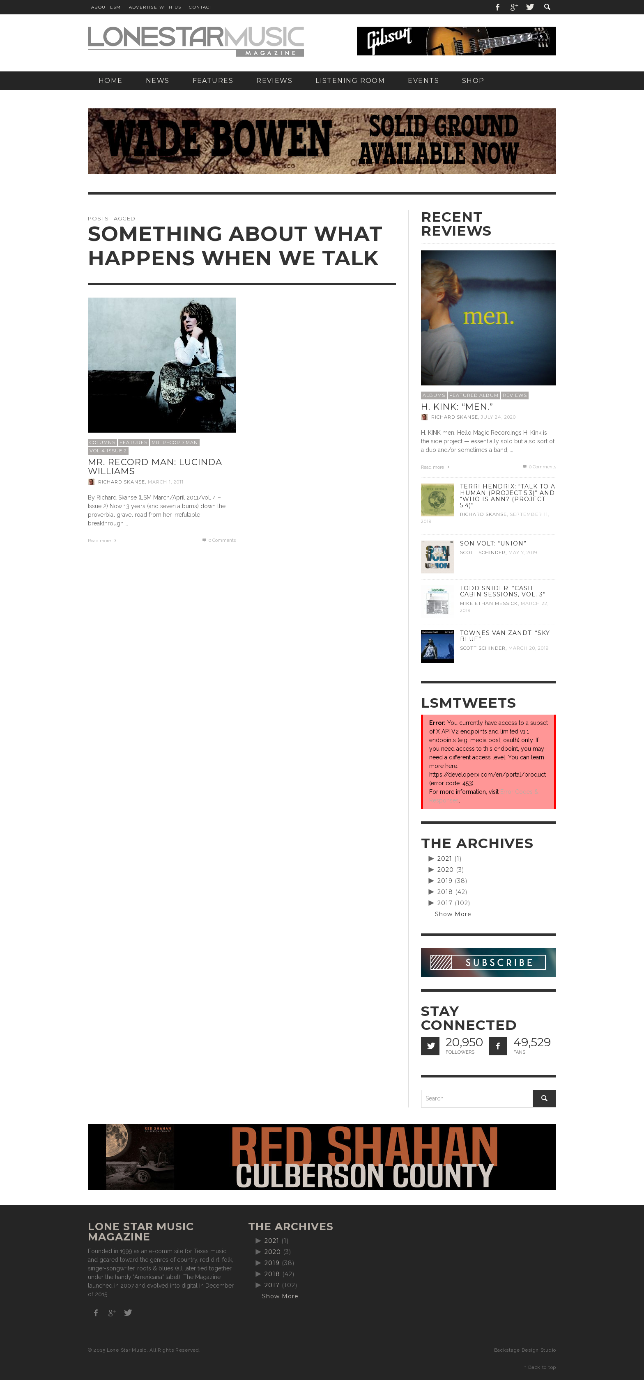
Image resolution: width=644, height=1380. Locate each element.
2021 (444, 858)
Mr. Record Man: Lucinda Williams (155, 467)
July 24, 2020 (498, 417)
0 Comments (218, 540)
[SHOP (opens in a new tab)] (473, 80)
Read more (103, 540)
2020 (445, 869)
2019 (445, 881)
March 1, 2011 (166, 482)
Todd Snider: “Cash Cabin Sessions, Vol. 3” (503, 591)
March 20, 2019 (528, 648)
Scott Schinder (483, 552)
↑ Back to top (540, 1367)
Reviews (515, 395)
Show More (453, 914)
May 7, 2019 (522, 552)
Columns (102, 442)
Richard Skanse (121, 482)
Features (133, 442)
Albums (434, 395)
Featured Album (474, 395)
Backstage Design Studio (525, 1350)
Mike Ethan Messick (489, 603)
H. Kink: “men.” (457, 406)
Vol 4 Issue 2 (108, 451)
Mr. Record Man (175, 442)
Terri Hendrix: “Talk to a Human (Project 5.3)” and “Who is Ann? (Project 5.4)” (507, 496)
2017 (445, 903)
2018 (445, 892)
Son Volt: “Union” (493, 543)
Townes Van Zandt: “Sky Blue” (505, 636)
